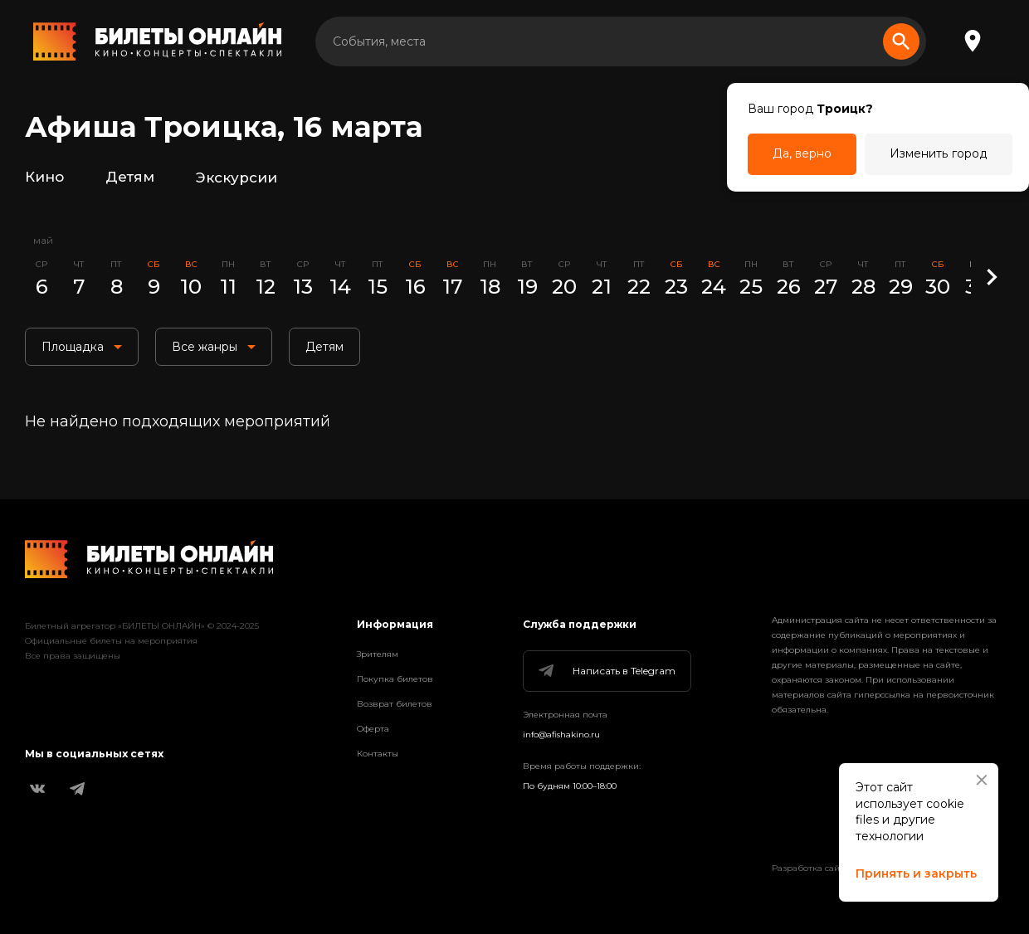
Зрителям (377, 654)
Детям (129, 177)
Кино (44, 177)
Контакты (377, 753)
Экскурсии (236, 177)
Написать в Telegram (605, 671)
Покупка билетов (395, 679)
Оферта (373, 728)
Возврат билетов (394, 703)
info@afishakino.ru (561, 734)
